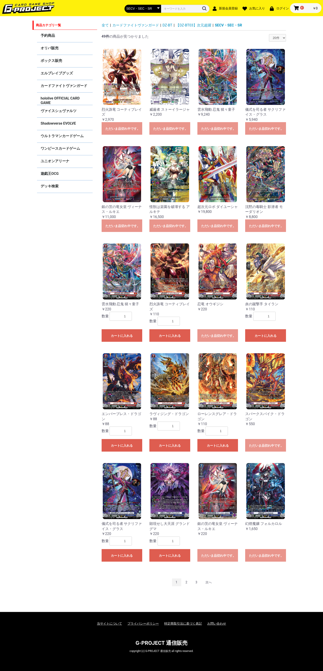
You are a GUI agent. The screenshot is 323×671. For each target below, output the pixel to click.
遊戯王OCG (50, 173)
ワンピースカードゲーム (60, 148)
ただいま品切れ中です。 (122, 128)
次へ (208, 582)
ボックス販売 (51, 60)
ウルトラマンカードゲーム (62, 136)
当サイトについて (109, 623)
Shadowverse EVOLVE (58, 123)
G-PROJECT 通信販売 (161, 643)
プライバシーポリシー (143, 623)
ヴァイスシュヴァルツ (58, 111)
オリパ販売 (50, 48)
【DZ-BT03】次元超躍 (193, 25)
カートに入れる (122, 336)
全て (105, 25)
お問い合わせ (216, 623)
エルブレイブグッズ (57, 73)
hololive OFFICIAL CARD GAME (60, 100)
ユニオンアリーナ (55, 161)
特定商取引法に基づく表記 (183, 623)
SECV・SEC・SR (228, 25)
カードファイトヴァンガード (64, 86)
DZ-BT (167, 25)
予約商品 (48, 35)
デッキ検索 (50, 186)
